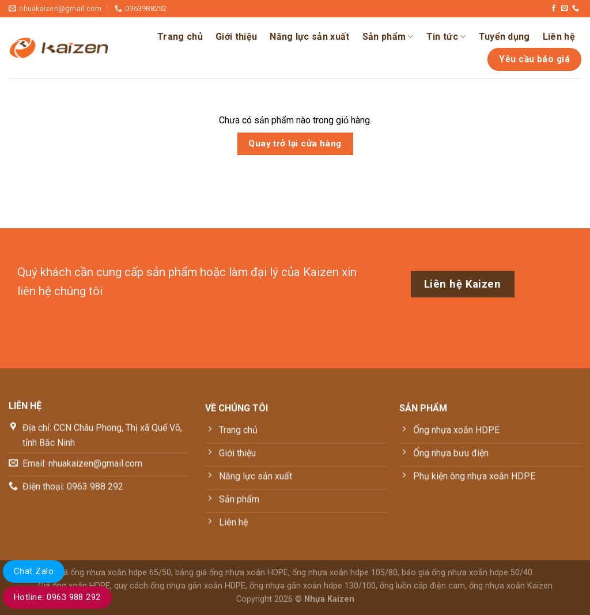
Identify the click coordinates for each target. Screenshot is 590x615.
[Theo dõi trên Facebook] (553, 9)
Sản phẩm (388, 37)
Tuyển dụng (504, 36)
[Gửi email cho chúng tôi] (564, 9)
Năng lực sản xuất (309, 36)
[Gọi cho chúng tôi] (575, 9)
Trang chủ (180, 36)
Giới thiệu (236, 36)
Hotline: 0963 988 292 (57, 597)
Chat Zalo (34, 571)
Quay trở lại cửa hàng (295, 143)
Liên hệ (559, 36)
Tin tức (446, 37)
